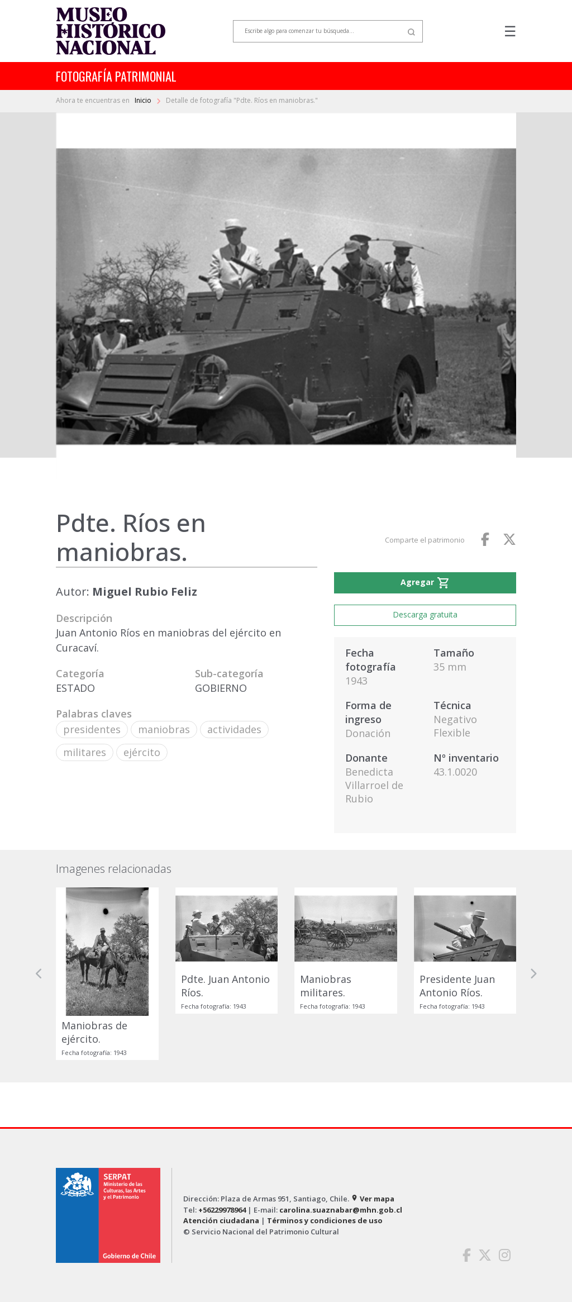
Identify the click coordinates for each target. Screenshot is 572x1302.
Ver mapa (372, 1199)
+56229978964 (222, 1210)
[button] (39, 973)
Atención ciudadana (221, 1220)
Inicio (144, 100)
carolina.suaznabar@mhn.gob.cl (340, 1210)
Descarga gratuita (425, 614)
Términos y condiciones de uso (325, 1220)
